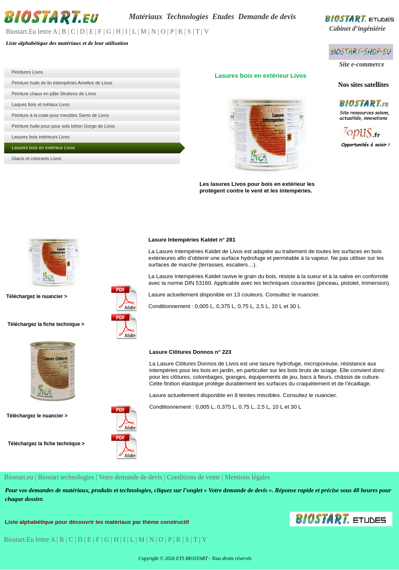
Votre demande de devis (131, 477)
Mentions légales (247, 477)
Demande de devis (267, 16)
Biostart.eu (19, 477)
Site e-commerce (361, 64)
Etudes (223, 16)
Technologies (187, 16)
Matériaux (146, 16)
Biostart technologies (67, 477)
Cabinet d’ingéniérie (357, 28)
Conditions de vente (194, 477)
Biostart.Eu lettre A (32, 31)
